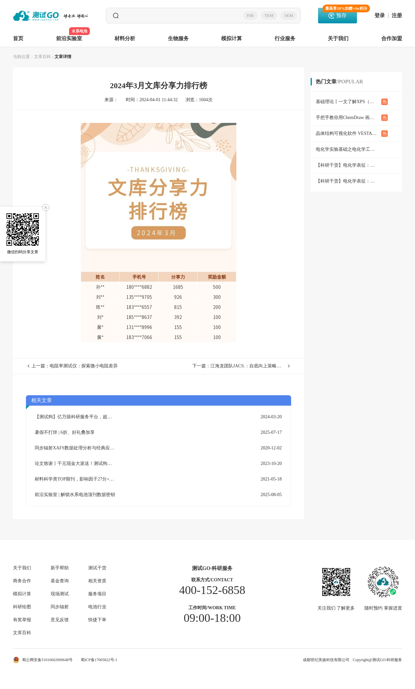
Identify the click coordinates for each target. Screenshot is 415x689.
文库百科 (42, 56)
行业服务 (285, 38)
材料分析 (124, 38)
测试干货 (97, 568)
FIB (250, 15)
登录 (379, 15)
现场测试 (60, 594)
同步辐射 (60, 607)
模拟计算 (231, 38)
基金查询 (60, 581)
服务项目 (97, 594)
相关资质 (97, 581)
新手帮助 (60, 568)
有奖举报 (22, 620)
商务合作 (22, 581)
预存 (340, 13)
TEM (269, 15)
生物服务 (178, 38)
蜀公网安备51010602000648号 (43, 660)
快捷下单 (97, 620)
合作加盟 (391, 38)
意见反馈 (60, 620)
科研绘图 (22, 607)
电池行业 (97, 607)
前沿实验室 (69, 34)
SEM (288, 15)
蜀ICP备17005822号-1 (99, 660)
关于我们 (338, 38)
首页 (18, 38)
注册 (397, 15)
